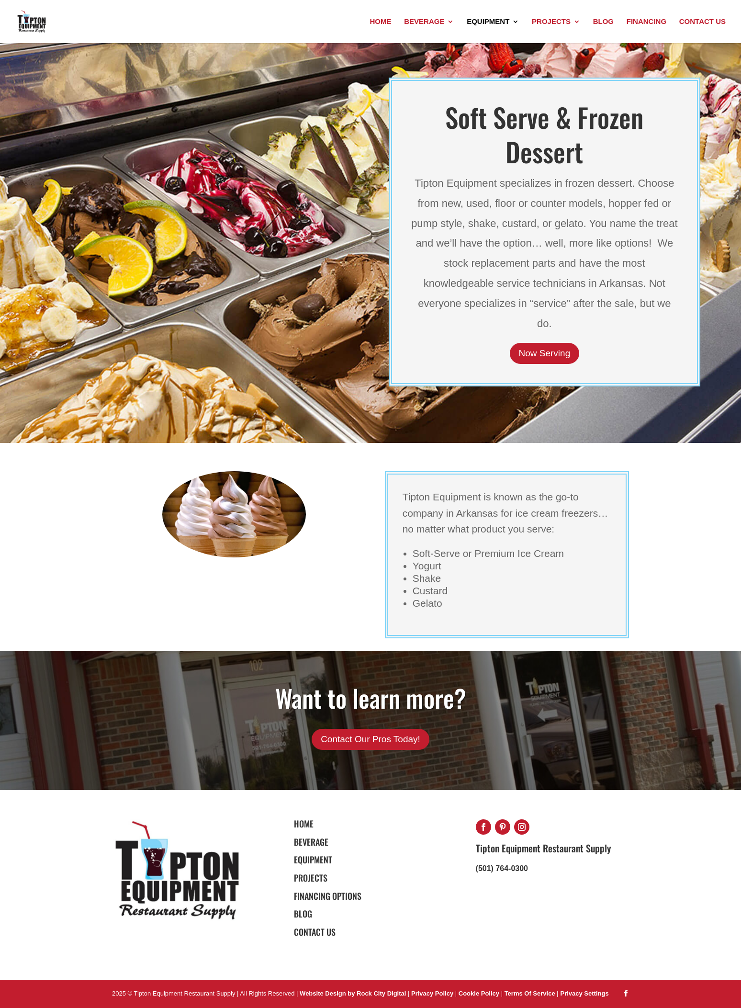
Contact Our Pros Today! (370, 739)
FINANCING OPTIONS (327, 896)
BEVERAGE (311, 842)
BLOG (303, 913)
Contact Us (702, 21)
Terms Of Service (531, 993)
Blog (603, 21)
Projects (551, 21)
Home (380, 21)
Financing (646, 21)
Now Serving (545, 353)
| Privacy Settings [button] (582, 993)
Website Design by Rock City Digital (353, 993)
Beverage (424, 21)
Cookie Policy (480, 993)
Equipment (488, 21)
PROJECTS (310, 878)
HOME (304, 823)
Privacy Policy (432, 993)
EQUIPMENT (313, 859)
